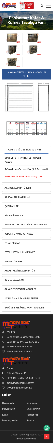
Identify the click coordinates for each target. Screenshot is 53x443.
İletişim (30, 420)
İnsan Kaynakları (10, 420)
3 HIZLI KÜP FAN (13, 261)
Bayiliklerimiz (33, 409)
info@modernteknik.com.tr (20, 346)
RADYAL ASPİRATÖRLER (17, 197)
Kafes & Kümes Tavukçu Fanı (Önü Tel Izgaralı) (26, 169)
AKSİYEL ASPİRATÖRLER (18, 187)
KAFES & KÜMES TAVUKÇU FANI (23, 149)
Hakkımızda (8, 403)
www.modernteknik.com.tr (19, 351)
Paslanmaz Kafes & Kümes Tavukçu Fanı (23, 176)
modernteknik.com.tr (26, 438)
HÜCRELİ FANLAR (14, 215)
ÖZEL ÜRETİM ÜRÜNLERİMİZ (20, 252)
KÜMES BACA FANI (14, 280)
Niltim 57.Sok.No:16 (14, 373)
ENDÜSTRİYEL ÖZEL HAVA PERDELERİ (25, 307)
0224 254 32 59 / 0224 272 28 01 (23, 341)
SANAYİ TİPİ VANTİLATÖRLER (20, 289)
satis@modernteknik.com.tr (20, 383)
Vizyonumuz (33, 403)
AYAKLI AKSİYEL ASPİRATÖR (20, 270)
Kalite (5, 414)
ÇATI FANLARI (12, 206)
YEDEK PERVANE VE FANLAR (19, 234)
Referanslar (32, 414)
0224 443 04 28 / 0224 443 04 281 (24, 378)
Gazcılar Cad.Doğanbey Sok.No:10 (21, 337)
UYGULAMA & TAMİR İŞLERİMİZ (21, 298)
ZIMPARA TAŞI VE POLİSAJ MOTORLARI (26, 224)
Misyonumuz (8, 409)
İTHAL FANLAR (12, 243)
